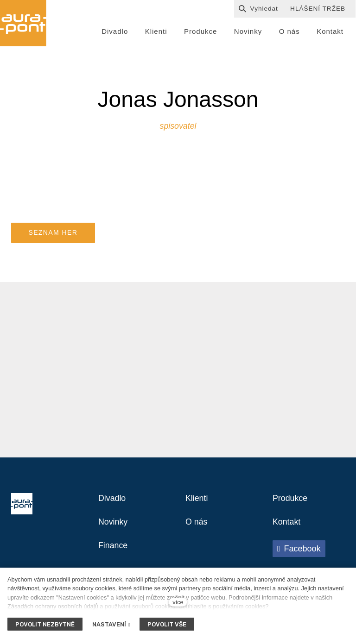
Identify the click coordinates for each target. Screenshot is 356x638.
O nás (197, 531)
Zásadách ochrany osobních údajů (52, 606)
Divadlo (113, 506)
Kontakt (288, 531)
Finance (114, 556)
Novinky (114, 531)
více (177, 602)
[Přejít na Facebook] (299, 558)
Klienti (197, 506)
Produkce (292, 506)
